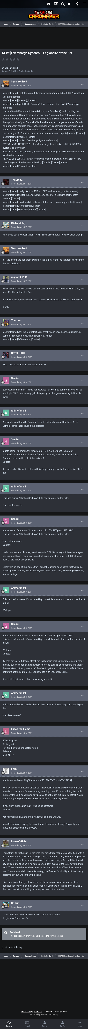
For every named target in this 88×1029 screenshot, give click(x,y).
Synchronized (11, 68)
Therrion (16, 320)
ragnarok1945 (19, 277)
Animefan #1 (18, 410)
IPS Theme (26, 1011)
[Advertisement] (44, 39)
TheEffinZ (16, 179)
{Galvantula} (18, 223)
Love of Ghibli (19, 841)
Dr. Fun (15, 903)
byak (14, 768)
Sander (15, 378)
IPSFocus (38, 1011)
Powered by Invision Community (44, 1014)
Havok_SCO (18, 353)
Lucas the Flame (20, 729)
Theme (48, 1011)
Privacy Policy (61, 1011)
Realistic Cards (26, 71)
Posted (21, 85)
